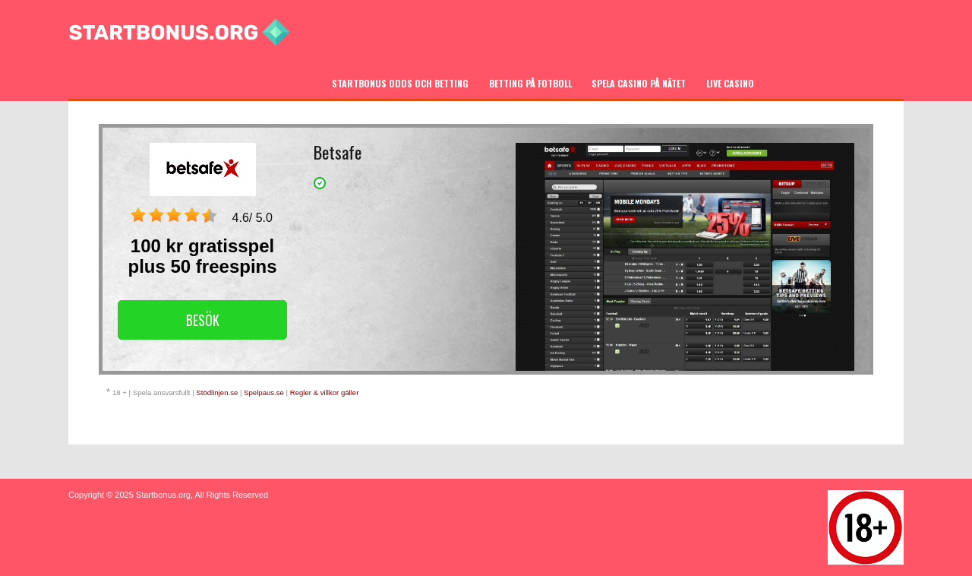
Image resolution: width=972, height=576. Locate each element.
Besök (202, 320)
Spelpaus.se (264, 392)
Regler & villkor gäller (324, 392)
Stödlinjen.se (217, 392)
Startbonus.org (163, 494)
